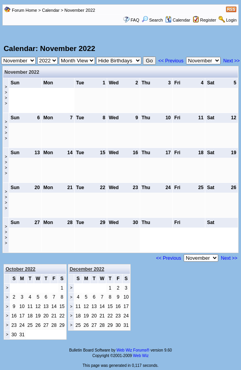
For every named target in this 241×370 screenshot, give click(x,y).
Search (152, 20)
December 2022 (87, 269)
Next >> (231, 61)
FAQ (135, 20)
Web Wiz (141, 356)
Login (231, 20)
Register (208, 20)
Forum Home (24, 10)
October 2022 (20, 269)
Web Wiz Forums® (133, 350)
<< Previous (170, 61)
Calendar (51, 10)
